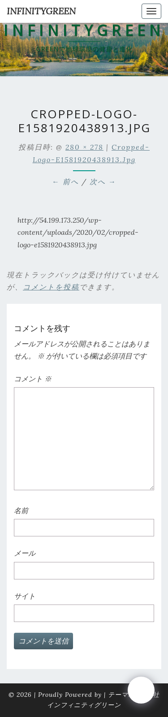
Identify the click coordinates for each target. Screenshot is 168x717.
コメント (33, 378)
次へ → (103, 181)
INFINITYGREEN (41, 11)
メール (24, 553)
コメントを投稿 (51, 286)
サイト (24, 596)
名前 (21, 510)
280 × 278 (84, 147)
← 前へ (65, 181)
